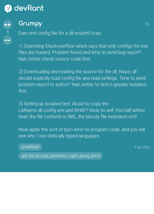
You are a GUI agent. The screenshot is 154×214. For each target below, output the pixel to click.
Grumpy (30, 23)
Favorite (142, 147)
